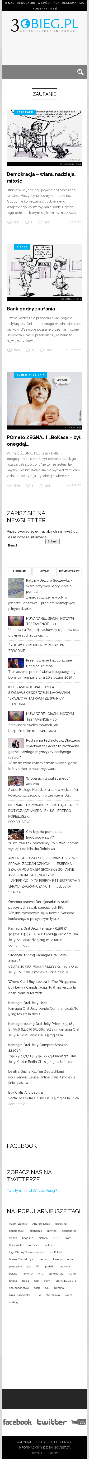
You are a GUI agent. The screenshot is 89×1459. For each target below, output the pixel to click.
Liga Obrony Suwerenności (26, 1252)
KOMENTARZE (69, 571)
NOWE (44, 571)
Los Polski (55, 1252)
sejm (47, 1280)
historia (43, 1238)
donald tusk (16, 1230)
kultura (49, 1245)
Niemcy (57, 1259)
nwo (70, 1259)
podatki (50, 1266)
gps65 (13, 1238)
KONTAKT (40, 8)
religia (13, 1280)
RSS (53, 8)
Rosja (25, 1280)
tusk (37, 1288)
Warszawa (53, 1295)
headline (27, 1238)
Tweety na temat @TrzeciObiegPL (33, 1191)
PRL (40, 1273)
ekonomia (35, 1230)
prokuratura (56, 1273)
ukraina (59, 1288)
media (42, 1259)
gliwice (51, 1230)
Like (46, 222)
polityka (65, 1266)
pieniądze (15, 1266)
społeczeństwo (19, 1288)
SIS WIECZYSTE (66, 1280)
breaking (61, 1223)
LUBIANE (19, 571)
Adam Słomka (18, 1223)
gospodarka (69, 1230)
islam (68, 1238)
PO (38, 1266)
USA (38, 1295)
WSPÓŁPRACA (49, 3)
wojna (69, 1295)
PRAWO (28, 1273)
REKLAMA (69, 3)
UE (47, 1288)
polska (13, 1273)
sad (36, 1280)
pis (29, 1266)
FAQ (81, 3)
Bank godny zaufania (31, 309)
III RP (56, 1238)
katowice (33, 1245)
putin (72, 1273)
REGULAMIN (26, 3)
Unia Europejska (19, 1295)
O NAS (9, 3)
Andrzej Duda (41, 1223)
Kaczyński (16, 1245)
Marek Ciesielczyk (21, 1259)
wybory (14, 1302)
